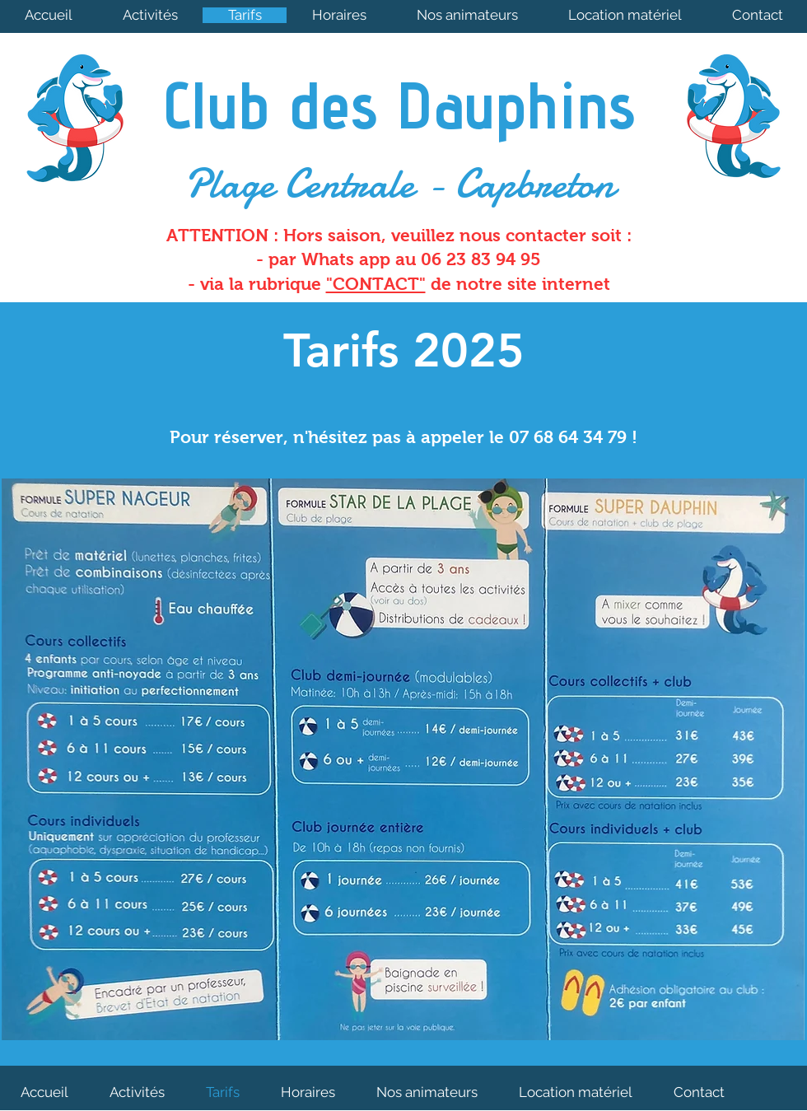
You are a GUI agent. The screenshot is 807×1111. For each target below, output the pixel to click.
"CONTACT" (376, 283)
